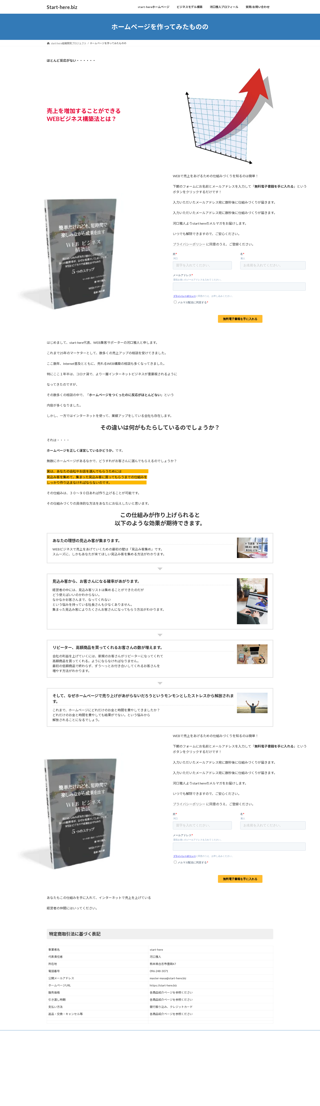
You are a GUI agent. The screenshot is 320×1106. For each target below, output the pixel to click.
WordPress (138, 1042)
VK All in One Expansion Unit (186, 1042)
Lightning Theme (159, 1042)
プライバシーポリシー (189, 244)
